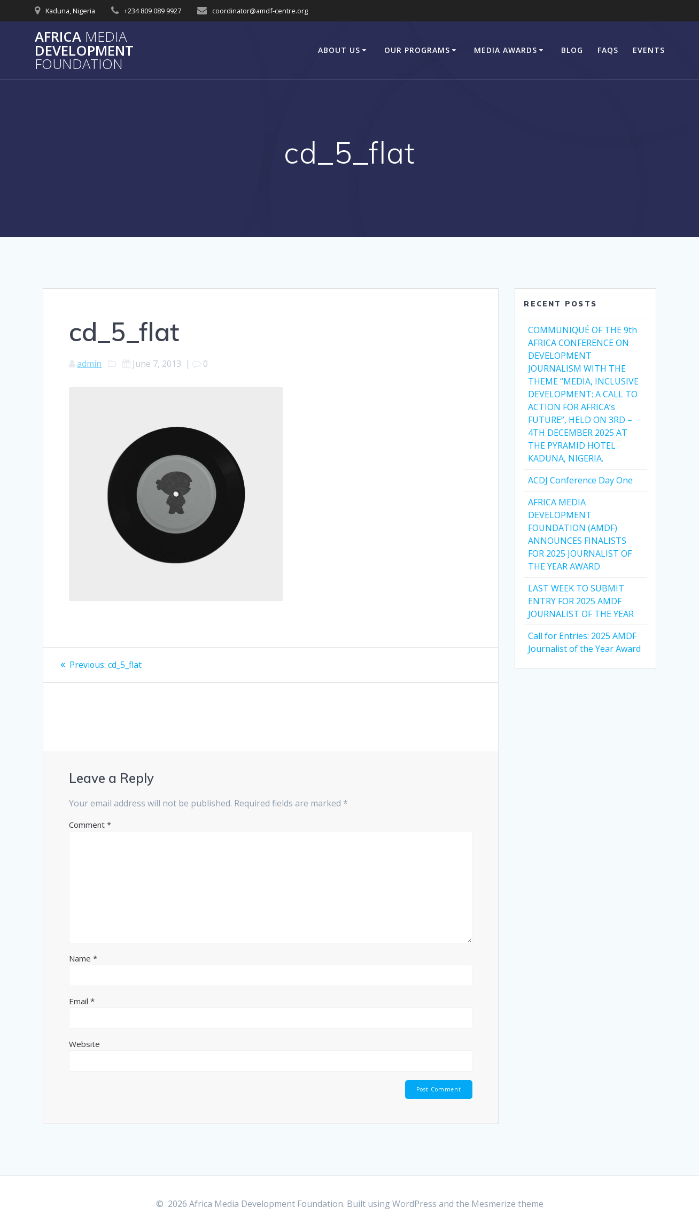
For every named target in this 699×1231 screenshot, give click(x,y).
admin (89, 364)
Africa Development (84, 50)
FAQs (607, 50)
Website (84, 1043)
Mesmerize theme (507, 1204)
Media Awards (505, 50)
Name (83, 957)
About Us (339, 50)
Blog (572, 50)
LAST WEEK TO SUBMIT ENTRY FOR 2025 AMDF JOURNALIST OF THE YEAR (581, 601)
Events (649, 50)
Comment (90, 824)
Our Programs (417, 50)
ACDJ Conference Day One (580, 480)
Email (82, 1000)
